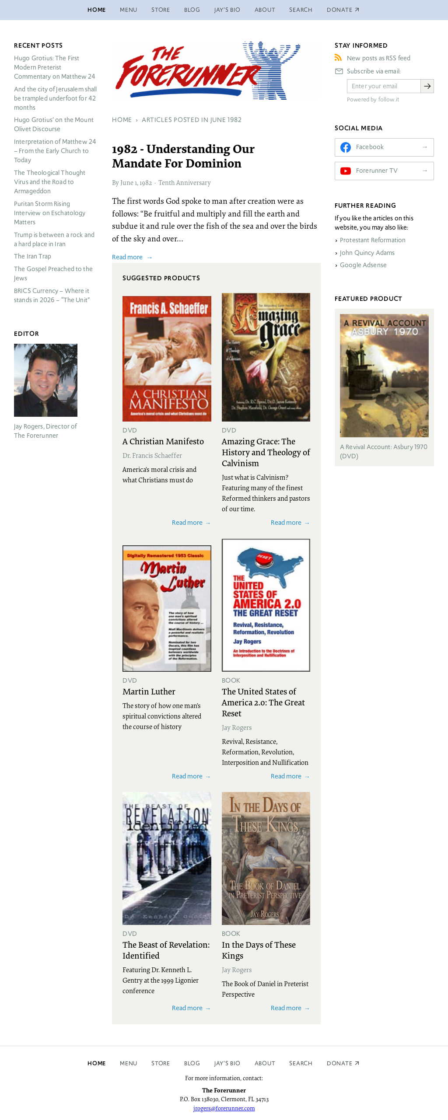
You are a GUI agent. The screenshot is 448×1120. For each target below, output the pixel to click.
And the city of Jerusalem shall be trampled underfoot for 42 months (55, 98)
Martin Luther (148, 691)
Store (160, 10)
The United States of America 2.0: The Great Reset (263, 702)
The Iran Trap (32, 256)
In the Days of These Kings (259, 950)
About (265, 10)
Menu (128, 10)
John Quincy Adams (367, 252)
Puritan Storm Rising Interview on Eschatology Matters (50, 213)
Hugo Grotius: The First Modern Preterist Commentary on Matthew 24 (55, 67)
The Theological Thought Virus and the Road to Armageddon (49, 181)
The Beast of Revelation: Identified (166, 950)
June (126, 182)
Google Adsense (363, 265)
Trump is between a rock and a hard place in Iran (54, 239)
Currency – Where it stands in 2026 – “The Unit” (52, 295)
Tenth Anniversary (184, 182)
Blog (192, 10)
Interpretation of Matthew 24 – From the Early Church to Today (55, 150)
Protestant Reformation (373, 240)
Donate (340, 1063)
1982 (146, 182)
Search (301, 10)
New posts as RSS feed (378, 58)
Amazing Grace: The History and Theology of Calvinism (266, 451)
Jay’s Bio (227, 10)
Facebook (370, 147)
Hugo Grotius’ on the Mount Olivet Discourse (54, 124)
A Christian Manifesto (163, 441)
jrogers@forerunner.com (224, 1108)
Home (97, 10)
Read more (127, 257)
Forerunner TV (377, 170)
